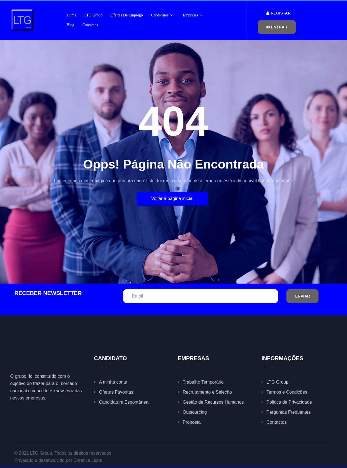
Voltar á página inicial (172, 198)
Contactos (90, 25)
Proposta (192, 422)
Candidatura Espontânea (124, 402)
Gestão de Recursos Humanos (213, 402)
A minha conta (113, 382)
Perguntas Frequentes (289, 412)
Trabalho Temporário (203, 382)
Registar (278, 13)
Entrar (276, 27)
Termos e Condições (287, 392)
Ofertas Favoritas (116, 392)
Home (71, 15)
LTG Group (93, 15)
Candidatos (162, 15)
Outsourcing (195, 412)
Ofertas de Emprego (127, 15)
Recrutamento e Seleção (207, 392)
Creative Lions (87, 460)
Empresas (192, 15)
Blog (70, 25)
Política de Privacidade (289, 402)
